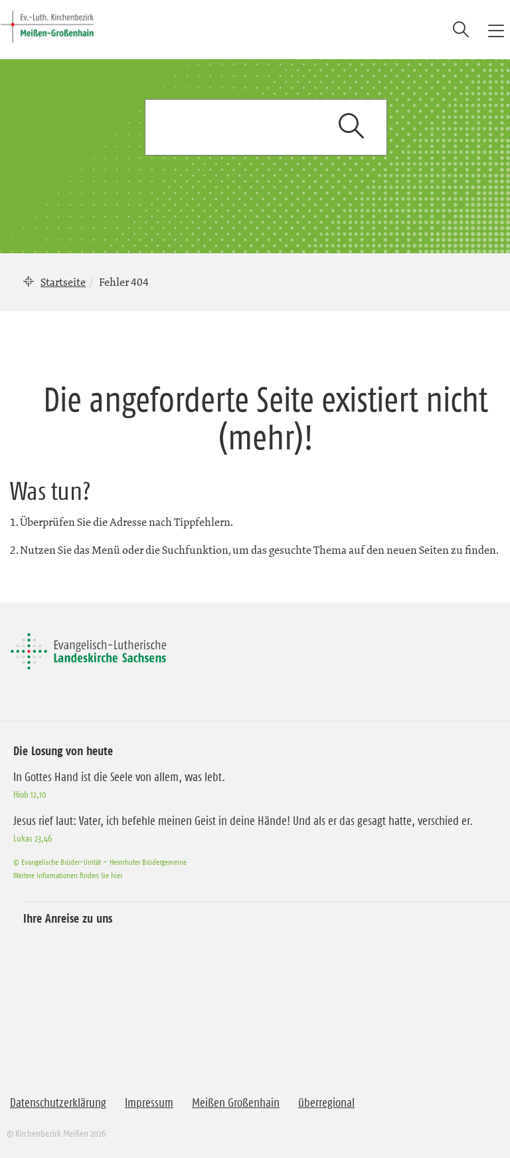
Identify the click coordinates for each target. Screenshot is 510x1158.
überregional (326, 1103)
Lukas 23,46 (32, 838)
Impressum (149, 1103)
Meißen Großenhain (236, 1103)
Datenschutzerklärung (58, 1103)
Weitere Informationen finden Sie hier (67, 875)
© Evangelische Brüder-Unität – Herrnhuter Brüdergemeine (100, 862)
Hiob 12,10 (29, 794)
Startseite (63, 282)
